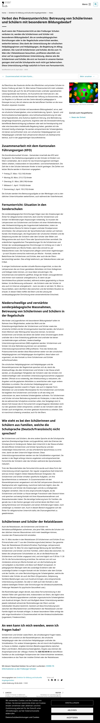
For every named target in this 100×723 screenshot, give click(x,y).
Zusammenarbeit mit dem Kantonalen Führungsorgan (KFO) (18, 76)
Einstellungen (72, 703)
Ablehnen (72, 710)
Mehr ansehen (87, 76)
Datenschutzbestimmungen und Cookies (22, 717)
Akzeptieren (72, 717)
